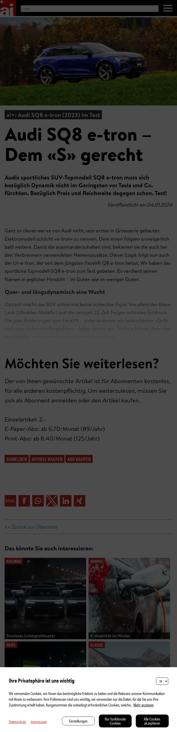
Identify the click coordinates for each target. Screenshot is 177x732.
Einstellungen (78, 721)
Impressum (39, 721)
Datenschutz (17, 721)
